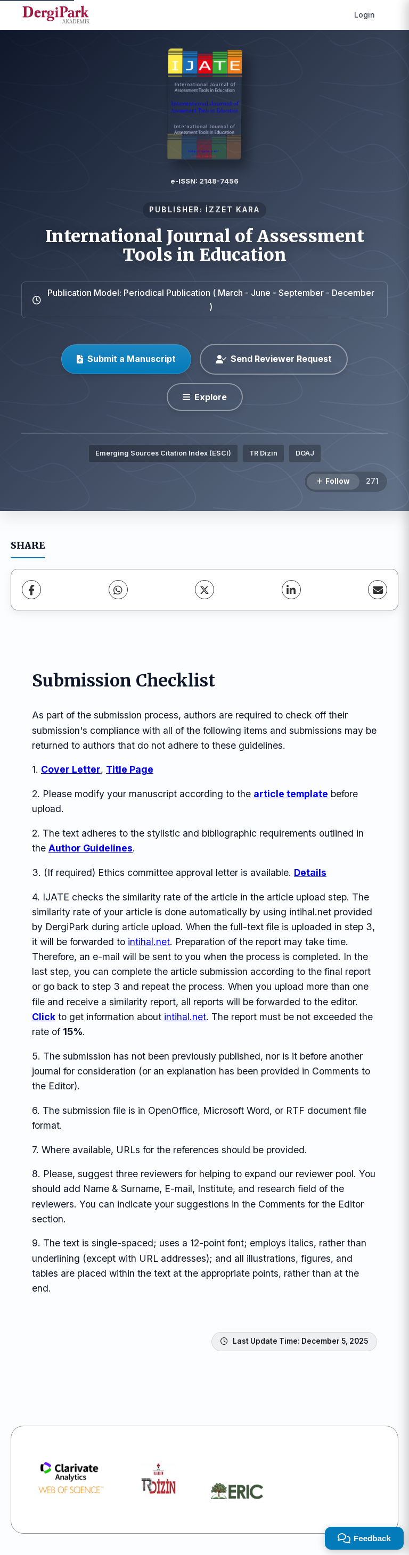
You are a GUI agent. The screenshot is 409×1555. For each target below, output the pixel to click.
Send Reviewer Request (274, 358)
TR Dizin (263, 453)
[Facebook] (31, 589)
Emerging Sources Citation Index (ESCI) (163, 453)
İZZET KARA (233, 209)
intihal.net (149, 941)
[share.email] (377, 589)
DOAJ (305, 453)
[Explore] (205, 397)
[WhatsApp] (118, 589)
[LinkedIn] (291, 589)
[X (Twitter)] (204, 589)
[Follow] (333, 482)
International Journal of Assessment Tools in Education (204, 246)
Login (364, 14)
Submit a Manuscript (126, 358)
